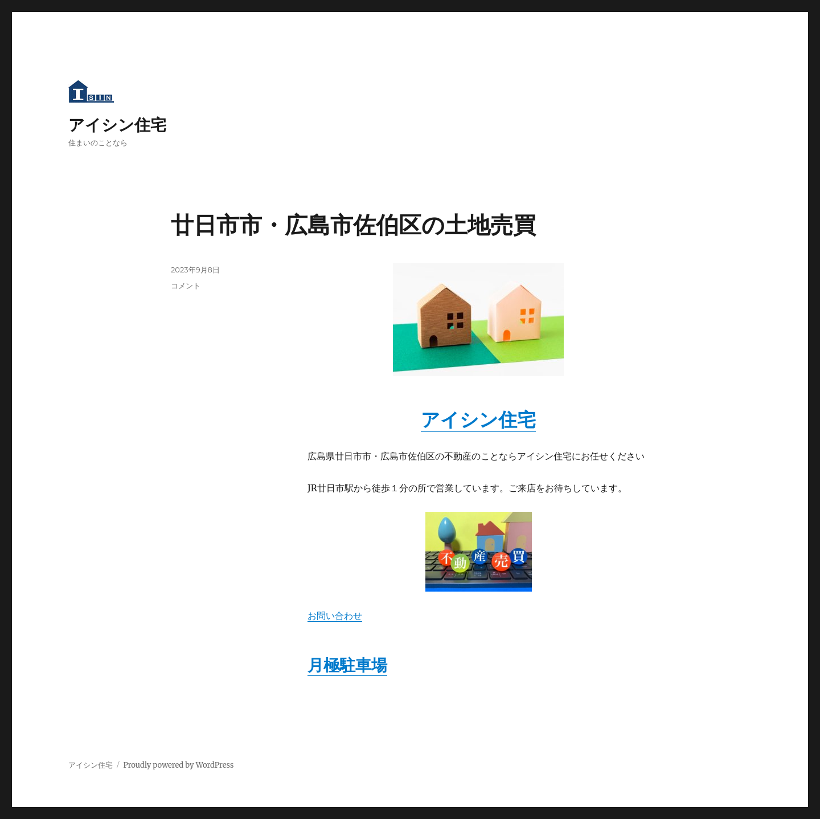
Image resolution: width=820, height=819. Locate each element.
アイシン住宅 (117, 125)
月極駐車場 (347, 665)
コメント (185, 285)
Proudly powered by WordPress (178, 765)
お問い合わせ (335, 615)
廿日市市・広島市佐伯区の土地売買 (353, 225)
